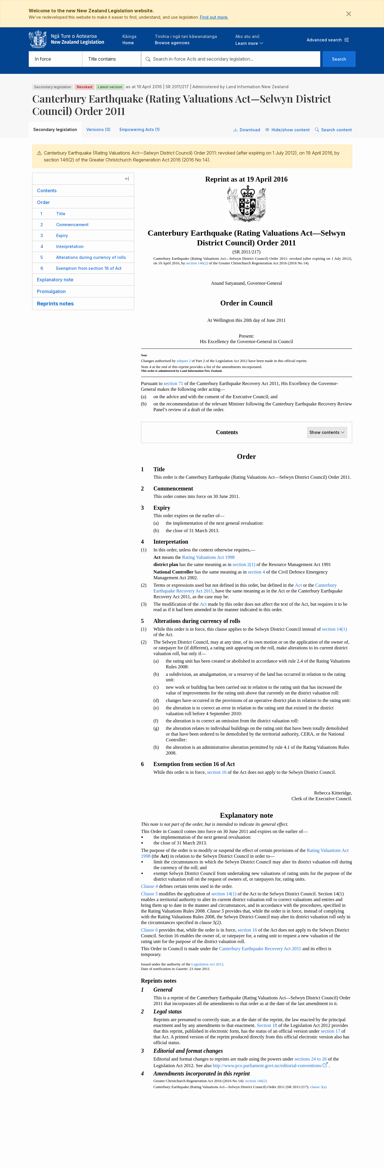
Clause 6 (149, 930)
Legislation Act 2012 (207, 964)
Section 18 (267, 1025)
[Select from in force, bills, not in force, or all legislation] (55, 59)
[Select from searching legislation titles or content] (111, 59)
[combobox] (230, 59)
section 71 (173, 383)
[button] (249, 39)
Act (298, 585)
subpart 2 (184, 361)
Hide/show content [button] (287, 129)
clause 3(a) (318, 1087)
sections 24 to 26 (311, 1059)
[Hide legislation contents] (83, 179)
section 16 (217, 772)
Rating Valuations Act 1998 (208, 557)
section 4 (256, 572)
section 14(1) (334, 629)
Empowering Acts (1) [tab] (140, 129)
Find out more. (214, 17)
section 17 (330, 1031)
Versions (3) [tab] (98, 129)
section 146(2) (197, 263)
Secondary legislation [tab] (55, 129)
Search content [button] (333, 129)
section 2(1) (244, 564)
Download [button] (246, 129)
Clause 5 (149, 893)
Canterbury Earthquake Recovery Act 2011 (260, 948)
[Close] (348, 13)
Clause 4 (149, 886)
